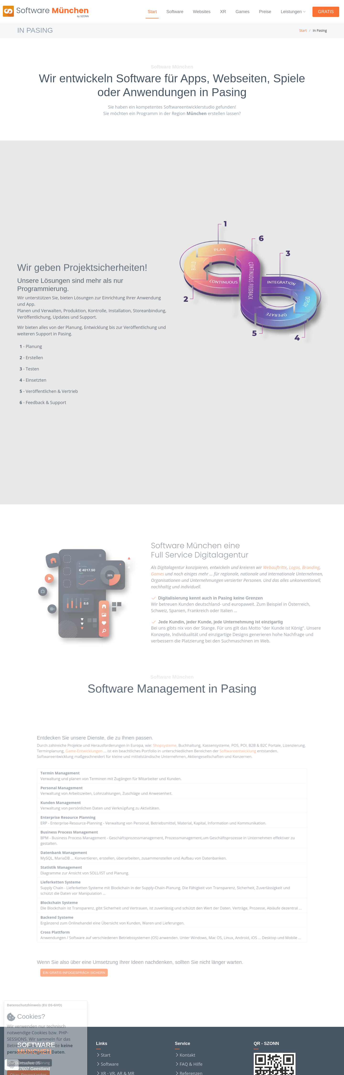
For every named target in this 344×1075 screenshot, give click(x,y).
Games (239, 12)
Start (145, 12)
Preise (263, 12)
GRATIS (326, 12)
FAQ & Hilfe (191, 1064)
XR (219, 12)
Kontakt (187, 1055)
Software (169, 12)
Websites (198, 12)
